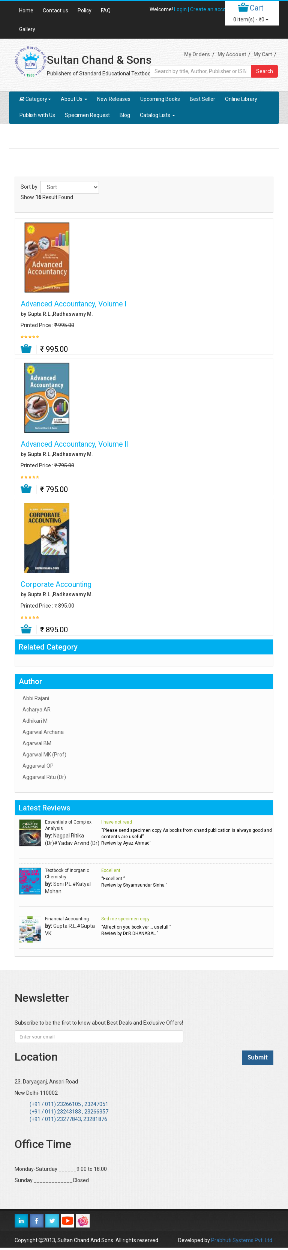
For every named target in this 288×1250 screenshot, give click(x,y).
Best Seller (202, 99)
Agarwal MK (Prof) (44, 755)
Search (264, 71)
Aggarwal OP (38, 766)
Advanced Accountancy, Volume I (74, 304)
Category (35, 99)
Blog (125, 115)
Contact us (55, 11)
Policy (85, 11)
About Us (74, 99)
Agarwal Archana (43, 732)
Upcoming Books (160, 99)
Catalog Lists (157, 115)
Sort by (29, 187)
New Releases (113, 99)
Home (26, 11)
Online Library (241, 99)
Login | (182, 9)
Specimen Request (87, 115)
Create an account (212, 9)
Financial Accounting (67, 918)
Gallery (27, 29)
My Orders (197, 54)
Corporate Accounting (56, 585)
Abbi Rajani (35, 698)
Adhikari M (35, 721)
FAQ (106, 11)
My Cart (263, 54)
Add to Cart (26, 349)
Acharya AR (36, 710)
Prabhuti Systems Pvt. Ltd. (242, 1240)
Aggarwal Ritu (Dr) (44, 777)
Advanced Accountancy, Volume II (75, 444)
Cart (257, 7)
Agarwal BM (36, 743)
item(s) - (250, 20)
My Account (232, 54)
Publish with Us (37, 115)
